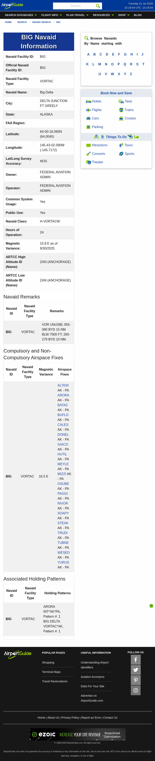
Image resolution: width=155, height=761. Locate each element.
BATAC (62, 405)
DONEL (63, 434)
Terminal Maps (51, 672)
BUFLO (62, 415)
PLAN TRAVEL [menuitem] (75, 15)
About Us (53, 717)
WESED (63, 552)
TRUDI (62, 533)
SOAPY (63, 513)
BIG (58, 22)
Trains (126, 110)
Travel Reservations (55, 681)
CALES (62, 424)
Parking (94, 127)
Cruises (127, 118)
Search (22, 22)
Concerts (95, 153)
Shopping (48, 662)
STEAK (62, 523)
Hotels (93, 101)
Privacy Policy (70, 717)
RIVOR (62, 503)
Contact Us (110, 717)
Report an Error (91, 717)
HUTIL (62, 454)
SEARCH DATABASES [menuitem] (19, 15)
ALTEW (63, 385)
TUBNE (63, 542)
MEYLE (63, 464)
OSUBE (63, 483)
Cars (92, 118)
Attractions (96, 145)
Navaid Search (41, 22)
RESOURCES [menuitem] (101, 15)
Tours (126, 145)
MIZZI (61, 474)
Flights (94, 110)
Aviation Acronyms (92, 676)
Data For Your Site (92, 686)
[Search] (98, 6)
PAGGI (62, 493)
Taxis (125, 101)
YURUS (63, 562)
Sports (126, 153)
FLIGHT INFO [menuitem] (49, 15)
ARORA (63, 395)
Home (8, 22)
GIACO (62, 444)
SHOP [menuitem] (122, 15)
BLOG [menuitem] (138, 15)
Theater (94, 162)
